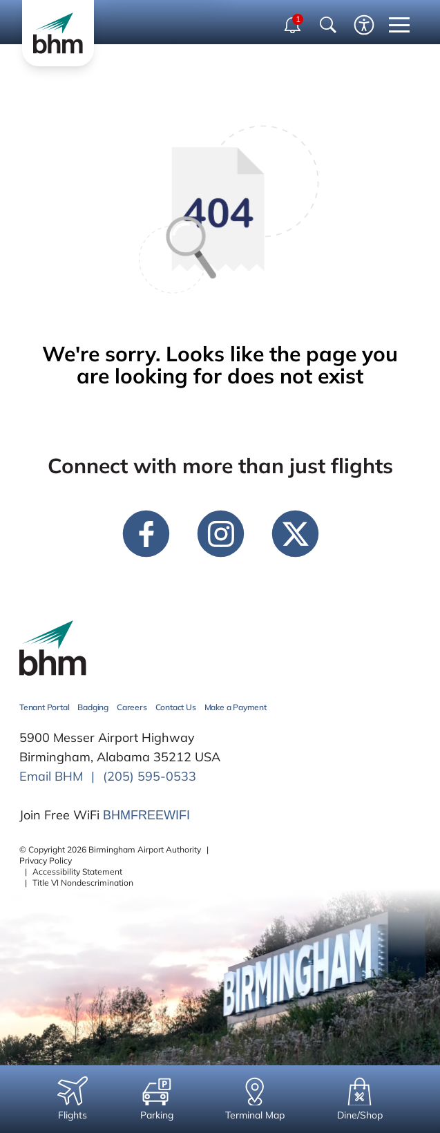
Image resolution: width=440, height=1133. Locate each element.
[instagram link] (220, 533)
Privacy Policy (45, 860)
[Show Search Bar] (328, 25)
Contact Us (175, 707)
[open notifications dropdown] (293, 25)
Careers (132, 707)
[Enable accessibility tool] (364, 25)
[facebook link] (145, 533)
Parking (156, 1098)
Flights (72, 1098)
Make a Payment (235, 707)
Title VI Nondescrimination (82, 882)
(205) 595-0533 (149, 776)
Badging (92, 707)
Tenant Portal (44, 707)
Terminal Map (255, 1098)
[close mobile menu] (399, 25)
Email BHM (51, 776)
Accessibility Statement (77, 871)
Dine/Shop (360, 1098)
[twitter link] (295, 533)
